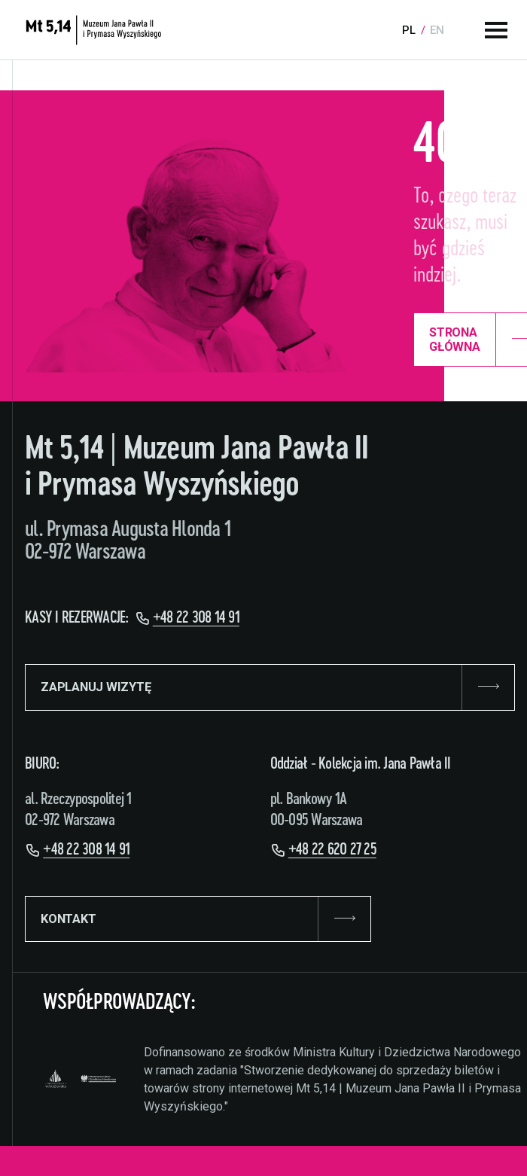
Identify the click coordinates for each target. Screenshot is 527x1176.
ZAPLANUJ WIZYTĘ (270, 687)
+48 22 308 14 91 (196, 618)
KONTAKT (198, 919)
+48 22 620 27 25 (332, 850)
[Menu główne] (496, 30)
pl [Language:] (409, 30)
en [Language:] (437, 30)
